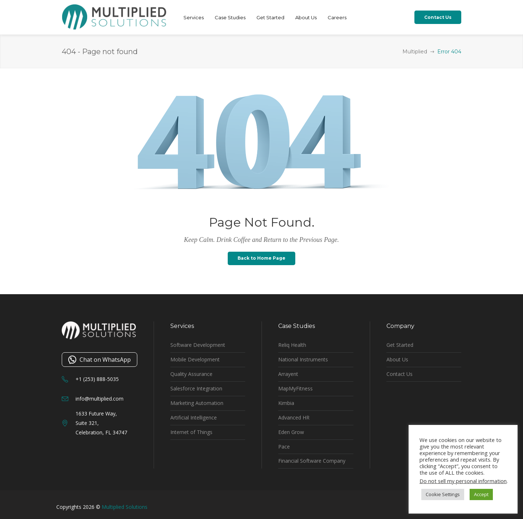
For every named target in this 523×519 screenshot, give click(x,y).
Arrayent (288, 373)
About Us (397, 359)
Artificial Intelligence (193, 417)
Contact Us (399, 373)
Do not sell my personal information (463, 480)
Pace (284, 446)
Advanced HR (293, 417)
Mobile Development (195, 359)
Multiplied (414, 51)
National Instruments (303, 359)
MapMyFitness (295, 388)
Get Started (399, 344)
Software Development (197, 344)
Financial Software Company (311, 460)
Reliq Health (292, 344)
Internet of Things (191, 432)
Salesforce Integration (196, 388)
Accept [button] (481, 494)
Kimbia (286, 403)
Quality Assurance (191, 373)
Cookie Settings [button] (443, 494)
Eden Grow (291, 432)
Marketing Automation (196, 403)
